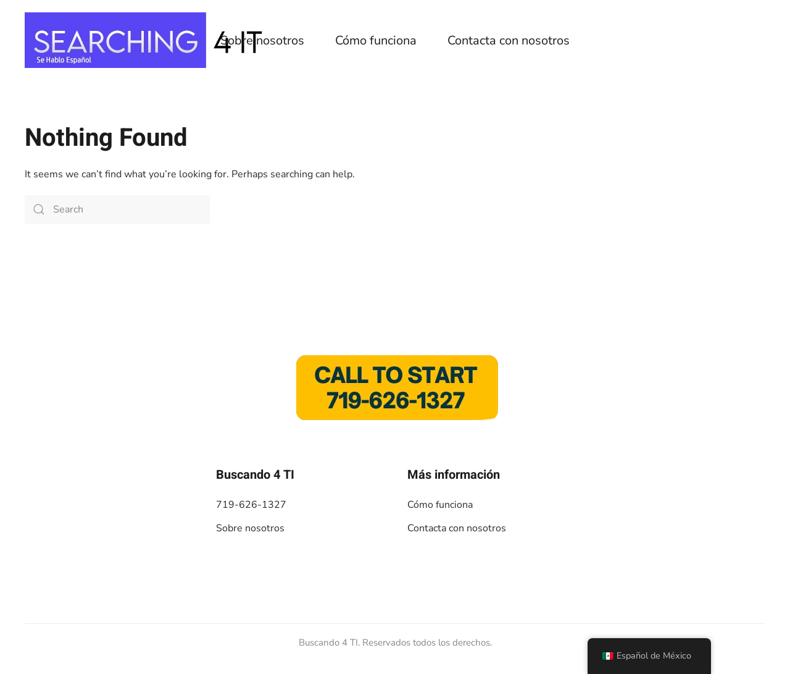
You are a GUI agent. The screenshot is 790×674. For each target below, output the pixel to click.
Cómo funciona (376, 40)
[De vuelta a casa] (148, 40)
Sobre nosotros (262, 40)
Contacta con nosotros (508, 40)
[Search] (117, 209)
